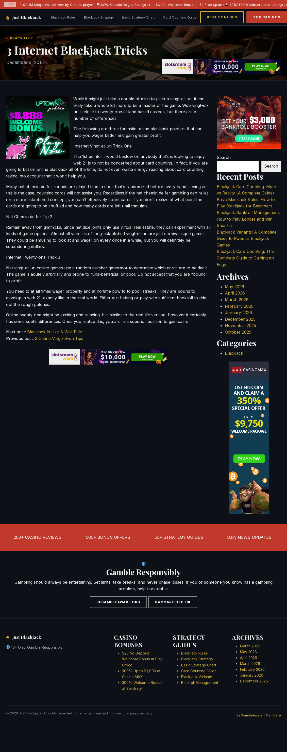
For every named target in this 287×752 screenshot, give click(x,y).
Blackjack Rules (63, 17)
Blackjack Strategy (99, 17)
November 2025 (240, 325)
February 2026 (239, 306)
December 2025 (240, 319)
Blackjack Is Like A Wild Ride (54, 331)
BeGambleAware (250, 715)
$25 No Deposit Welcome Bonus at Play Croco (142, 659)
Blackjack (234, 353)
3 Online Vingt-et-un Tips (59, 338)
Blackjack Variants (196, 677)
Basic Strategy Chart (138, 17)
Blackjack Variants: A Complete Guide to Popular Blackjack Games (247, 239)
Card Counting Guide (180, 17)
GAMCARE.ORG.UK (173, 602)
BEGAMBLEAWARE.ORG (118, 602)
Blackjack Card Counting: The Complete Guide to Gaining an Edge (245, 258)
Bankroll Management (199, 682)
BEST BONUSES (222, 17)
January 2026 (238, 312)
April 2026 (235, 293)
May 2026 (234, 286)
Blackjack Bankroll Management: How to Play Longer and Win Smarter (248, 219)
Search (224, 157)
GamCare (273, 715)
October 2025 (238, 332)
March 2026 (236, 299)
